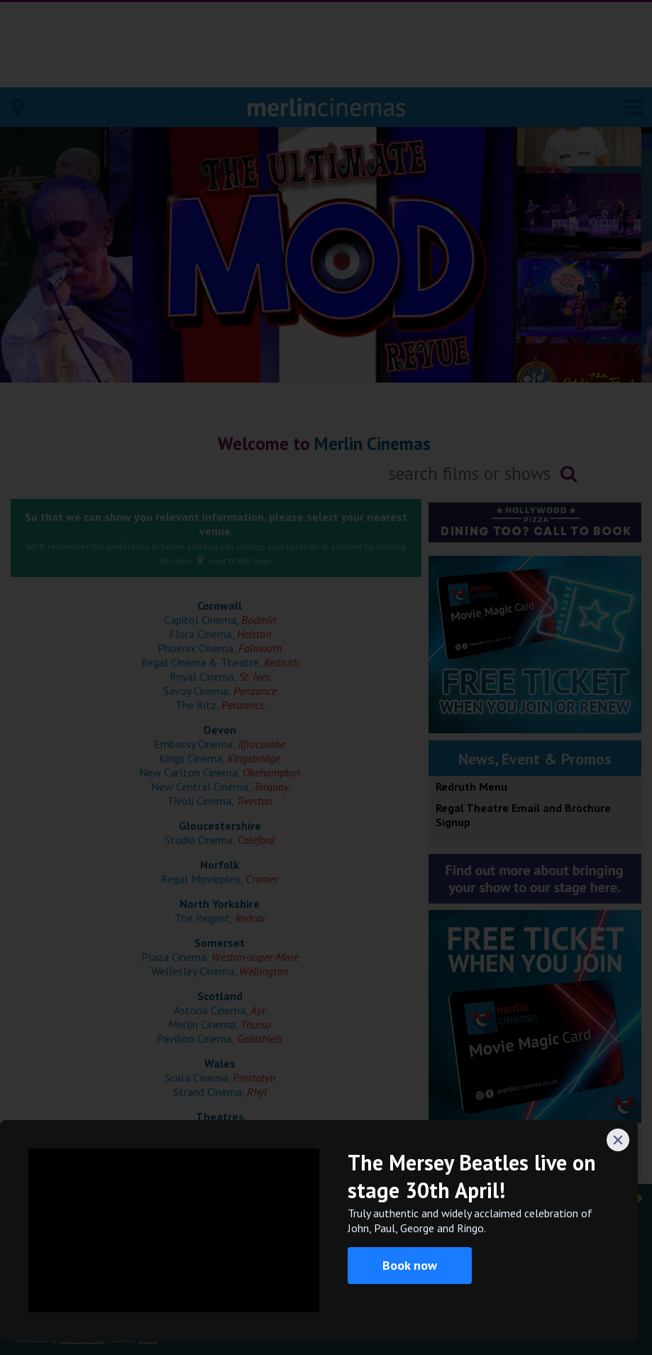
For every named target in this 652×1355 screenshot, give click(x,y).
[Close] (618, 1140)
